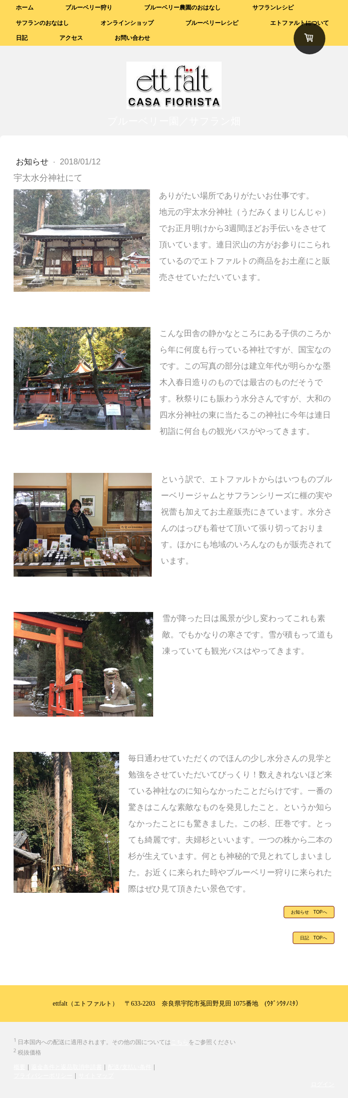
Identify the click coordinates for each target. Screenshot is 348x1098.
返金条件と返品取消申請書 (66, 1067)
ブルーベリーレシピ (211, 22)
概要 (19, 1067)
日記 (22, 37)
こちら (179, 1042)
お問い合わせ (132, 37)
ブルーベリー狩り (88, 7)
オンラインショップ (127, 22)
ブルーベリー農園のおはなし (182, 7)
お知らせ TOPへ (309, 912)
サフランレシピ (273, 7)
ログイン (322, 1084)
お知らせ (33, 161)
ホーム (25, 7)
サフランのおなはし (42, 22)
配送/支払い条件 (129, 1067)
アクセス (71, 37)
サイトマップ (96, 1075)
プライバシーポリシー (43, 1075)
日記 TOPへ (313, 937)
